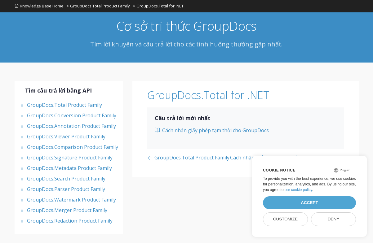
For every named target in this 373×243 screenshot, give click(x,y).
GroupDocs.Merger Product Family (67, 210)
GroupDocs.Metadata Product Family (69, 168)
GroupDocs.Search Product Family (66, 178)
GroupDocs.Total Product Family (64, 105)
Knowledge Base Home (39, 6)
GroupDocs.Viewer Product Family (66, 136)
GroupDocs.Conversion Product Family (71, 115)
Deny (334, 219)
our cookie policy (298, 190)
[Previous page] (188, 158)
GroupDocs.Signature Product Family (70, 157)
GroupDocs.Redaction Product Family (70, 220)
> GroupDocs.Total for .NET (158, 6)
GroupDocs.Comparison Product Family (72, 147)
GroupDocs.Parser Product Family (66, 189)
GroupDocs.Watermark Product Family (71, 199)
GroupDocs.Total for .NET (208, 95)
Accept (309, 202)
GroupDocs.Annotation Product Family (71, 126)
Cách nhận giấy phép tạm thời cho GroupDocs (212, 130)
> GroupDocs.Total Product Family (98, 6)
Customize (285, 219)
